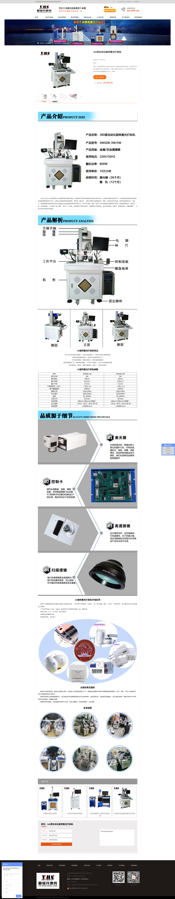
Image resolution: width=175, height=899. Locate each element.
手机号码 (44, 835)
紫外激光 (67, 355)
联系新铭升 (138, 17)
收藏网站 (137, 1)
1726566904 (73, 882)
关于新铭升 (126, 17)
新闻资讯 (113, 17)
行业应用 (100, 17)
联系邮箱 (44, 839)
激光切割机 (62, 17)
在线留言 (129, 1)
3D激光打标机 (65, 43)
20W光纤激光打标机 (74, 813)
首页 (36, 17)
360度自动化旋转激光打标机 (124, 813)
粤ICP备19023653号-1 (79, 876)
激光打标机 (49, 17)
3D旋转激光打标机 (46, 198)
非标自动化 (87, 17)
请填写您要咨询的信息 (117, 837)
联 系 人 (44, 831)
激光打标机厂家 (49, 43)
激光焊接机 (75, 17)
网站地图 (122, 1)
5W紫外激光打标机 (50, 813)
